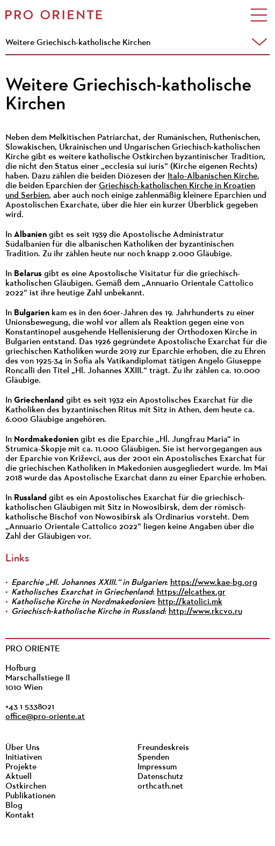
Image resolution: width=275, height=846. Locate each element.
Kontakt (19, 815)
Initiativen (23, 757)
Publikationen (30, 796)
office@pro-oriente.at (45, 717)
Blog (14, 806)
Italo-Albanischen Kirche (212, 176)
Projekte (21, 767)
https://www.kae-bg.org (213, 582)
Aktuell (18, 777)
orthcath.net (160, 786)
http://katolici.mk (190, 602)
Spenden (153, 757)
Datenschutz (160, 777)
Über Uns (22, 748)
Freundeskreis (163, 748)
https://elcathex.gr (191, 592)
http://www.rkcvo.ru (205, 611)
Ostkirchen (25, 786)
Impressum (157, 767)
